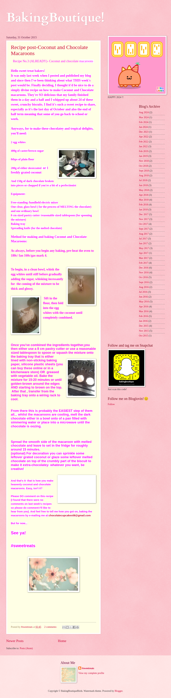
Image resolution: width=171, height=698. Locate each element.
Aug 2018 (144, 175)
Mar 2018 (144, 199)
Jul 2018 (143, 180)
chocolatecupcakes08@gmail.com (70, 515)
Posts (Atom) (26, 648)
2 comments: (50, 627)
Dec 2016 (143, 267)
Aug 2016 (144, 287)
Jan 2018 (143, 209)
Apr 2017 (143, 253)
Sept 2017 (144, 228)
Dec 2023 (143, 132)
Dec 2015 (143, 325)
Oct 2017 (143, 224)
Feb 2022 (143, 141)
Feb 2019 (143, 151)
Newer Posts (15, 641)
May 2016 (144, 301)
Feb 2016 (143, 316)
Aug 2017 (144, 233)
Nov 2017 (144, 219)
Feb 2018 (143, 204)
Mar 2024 (144, 117)
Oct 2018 (143, 166)
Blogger (119, 691)
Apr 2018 (143, 195)
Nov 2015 (144, 330)
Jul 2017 (143, 238)
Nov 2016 (144, 272)
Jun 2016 (143, 296)
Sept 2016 (144, 282)
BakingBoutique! (55, 17)
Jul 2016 (143, 292)
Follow (111, 404)
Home (62, 641)
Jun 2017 (143, 243)
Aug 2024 (144, 112)
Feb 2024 (143, 122)
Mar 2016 (144, 311)
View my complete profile (91, 673)
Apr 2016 (143, 306)
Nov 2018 (144, 161)
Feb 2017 (143, 263)
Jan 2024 (143, 127)
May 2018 (144, 190)
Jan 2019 (143, 156)
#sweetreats (88, 668)
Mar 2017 (144, 258)
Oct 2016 (143, 277)
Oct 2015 (143, 335)
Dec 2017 (143, 214)
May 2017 (144, 248)
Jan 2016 (143, 321)
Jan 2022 (143, 146)
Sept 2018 (144, 170)
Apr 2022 (143, 136)
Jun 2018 (143, 185)
